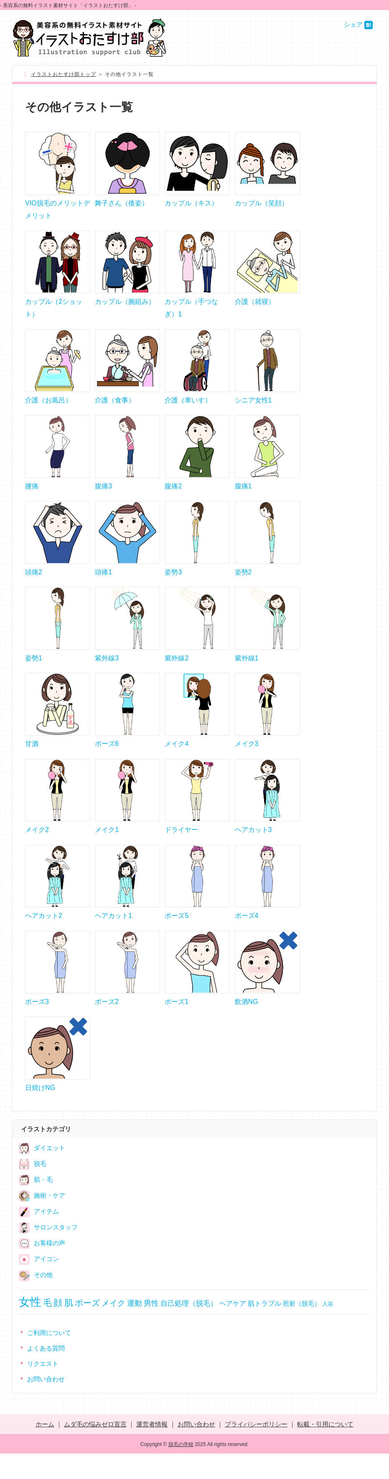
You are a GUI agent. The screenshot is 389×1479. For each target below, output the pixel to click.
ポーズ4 (247, 936)
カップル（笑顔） (261, 205)
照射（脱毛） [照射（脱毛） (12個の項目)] (301, 1329)
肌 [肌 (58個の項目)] (68, 1328)
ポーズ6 (107, 760)
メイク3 (247, 760)
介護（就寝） (255, 306)
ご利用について (49, 1358)
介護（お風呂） (48, 407)
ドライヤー (181, 848)
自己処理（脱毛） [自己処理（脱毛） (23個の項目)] (188, 1329)
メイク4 (176, 760)
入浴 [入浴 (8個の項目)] (327, 1329)
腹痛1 (243, 495)
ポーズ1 (176, 1024)
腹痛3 (103, 495)
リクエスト (42, 1389)
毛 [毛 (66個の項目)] (47, 1328)
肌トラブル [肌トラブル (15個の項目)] (264, 1328)
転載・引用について (325, 1449)
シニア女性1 (253, 407)
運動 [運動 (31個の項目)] (134, 1328)
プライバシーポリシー (256, 1449)
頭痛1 (103, 583)
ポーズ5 (176, 936)
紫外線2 (176, 671)
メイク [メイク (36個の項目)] (113, 1328)
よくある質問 (46, 1373)
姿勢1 (33, 671)
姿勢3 (173, 583)
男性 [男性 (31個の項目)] (151, 1328)
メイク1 (107, 848)
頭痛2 (33, 583)
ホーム (45, 1449)
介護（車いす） (188, 407)
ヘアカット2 (43, 936)
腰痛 (31, 495)
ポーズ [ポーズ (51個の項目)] (87, 1328)
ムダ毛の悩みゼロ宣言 (95, 1449)
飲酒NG (246, 1024)
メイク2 (37, 848)
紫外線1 (247, 671)
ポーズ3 (37, 1024)
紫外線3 (107, 671)
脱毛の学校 (180, 1470)
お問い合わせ (46, 1404)
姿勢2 (243, 583)
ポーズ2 (107, 1024)
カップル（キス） (191, 205)
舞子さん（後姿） (121, 205)
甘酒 (31, 760)
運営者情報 (152, 1449)
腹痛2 (173, 495)
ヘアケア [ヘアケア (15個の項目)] (232, 1328)
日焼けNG (40, 1113)
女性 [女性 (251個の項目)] (30, 1327)
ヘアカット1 (113, 936)
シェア (353, 24)
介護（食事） (115, 407)
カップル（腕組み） (125, 306)
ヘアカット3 (253, 848)
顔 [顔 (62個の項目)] (57, 1328)
